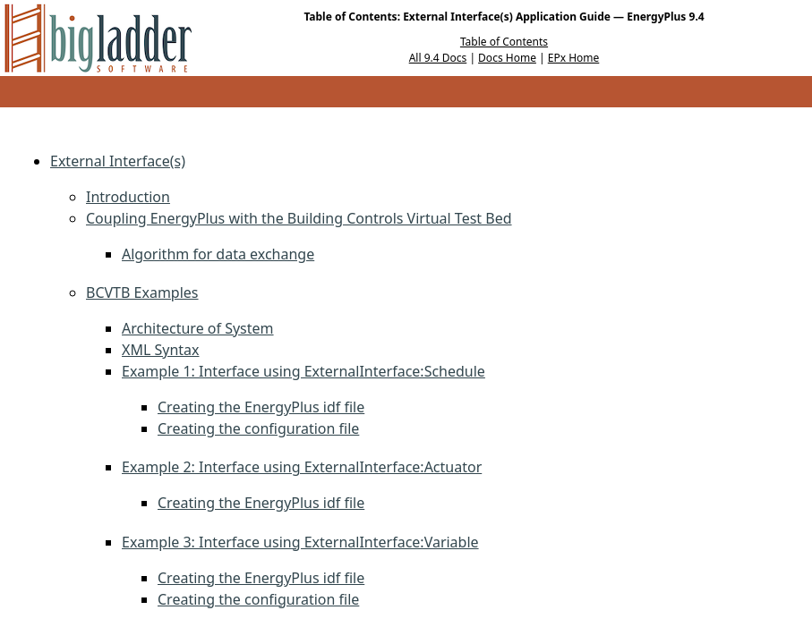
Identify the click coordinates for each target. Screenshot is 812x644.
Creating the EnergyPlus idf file (261, 407)
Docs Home (507, 57)
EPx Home (574, 57)
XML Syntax (160, 350)
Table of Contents (504, 41)
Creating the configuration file (258, 428)
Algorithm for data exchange (218, 254)
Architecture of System (198, 328)
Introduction (128, 197)
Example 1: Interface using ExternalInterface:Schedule (303, 371)
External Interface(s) (117, 161)
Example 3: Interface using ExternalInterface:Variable (300, 542)
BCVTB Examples (142, 292)
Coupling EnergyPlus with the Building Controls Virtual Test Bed (299, 218)
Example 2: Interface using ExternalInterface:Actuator (302, 467)
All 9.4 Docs (438, 57)
